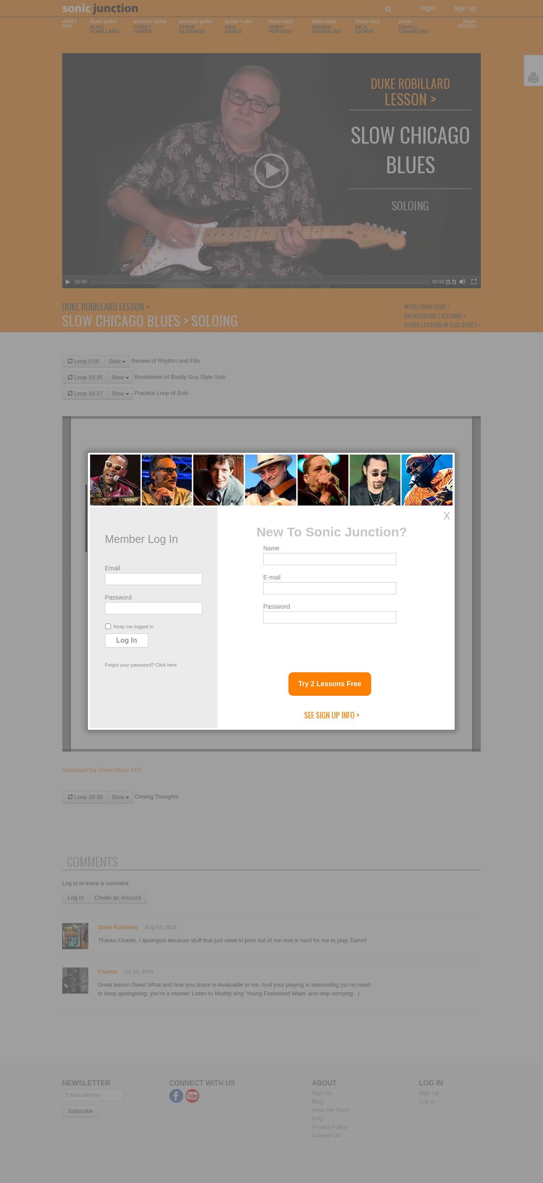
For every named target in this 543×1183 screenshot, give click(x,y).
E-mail (272, 577)
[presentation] (329, 644)
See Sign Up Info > (331, 715)
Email (112, 568)
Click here (166, 664)
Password (118, 597)
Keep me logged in (129, 626)
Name (271, 548)
